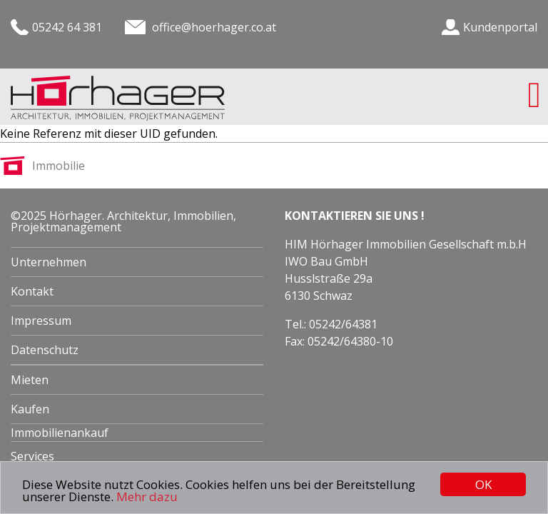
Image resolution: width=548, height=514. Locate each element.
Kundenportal (500, 27)
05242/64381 (343, 324)
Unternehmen (48, 262)
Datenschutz (44, 350)
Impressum (41, 320)
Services (32, 456)
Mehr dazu (147, 496)
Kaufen (30, 409)
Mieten (30, 380)
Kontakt (32, 291)
